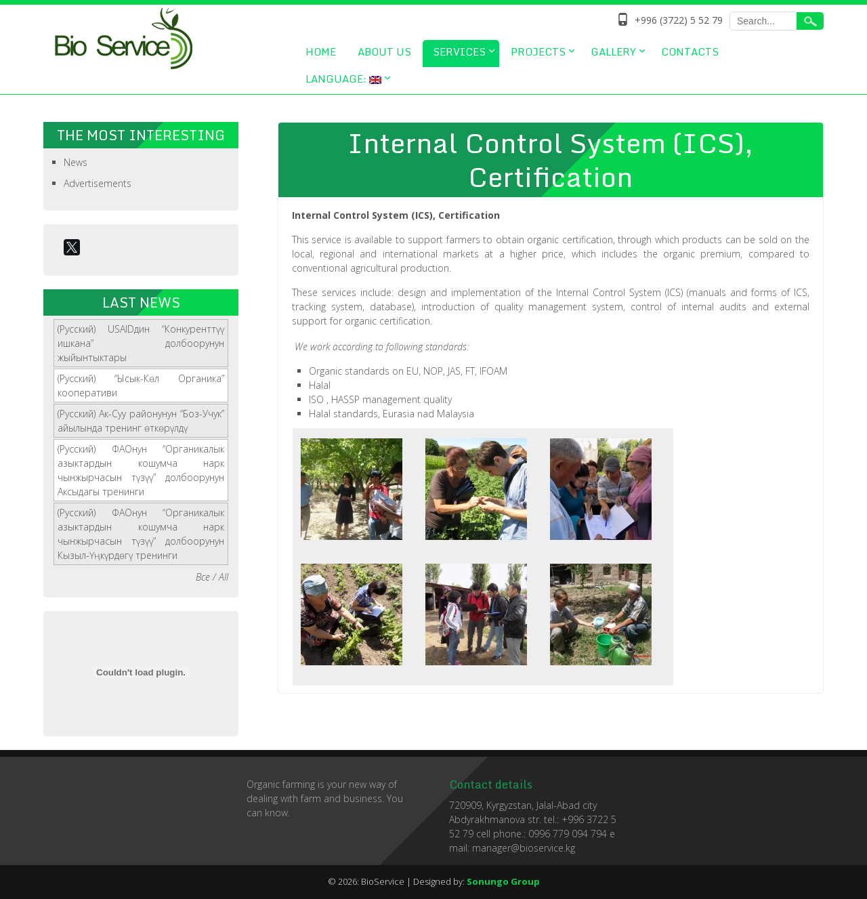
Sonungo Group (503, 881)
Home (320, 51)
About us (384, 51)
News (75, 162)
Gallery (613, 51)
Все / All (212, 576)
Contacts (690, 51)
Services (459, 51)
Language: (343, 78)
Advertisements (97, 183)
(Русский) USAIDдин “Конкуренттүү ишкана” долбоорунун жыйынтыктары (141, 343)
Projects (538, 51)
